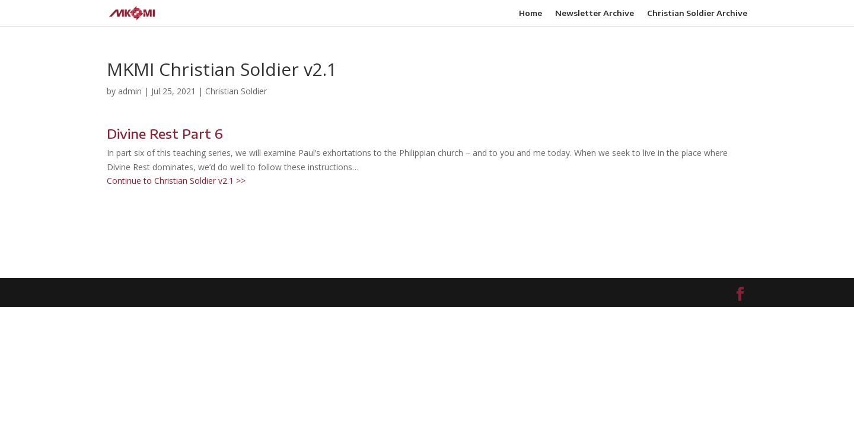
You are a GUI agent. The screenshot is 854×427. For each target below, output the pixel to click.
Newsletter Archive (594, 13)
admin (130, 91)
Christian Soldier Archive (697, 13)
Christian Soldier (236, 91)
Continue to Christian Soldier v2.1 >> (176, 180)
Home (530, 13)
